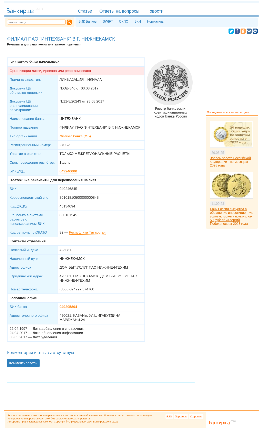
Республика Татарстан (87, 232)
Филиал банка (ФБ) (75, 136)
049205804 (68, 307)
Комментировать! (23, 363)
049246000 (68, 171)
